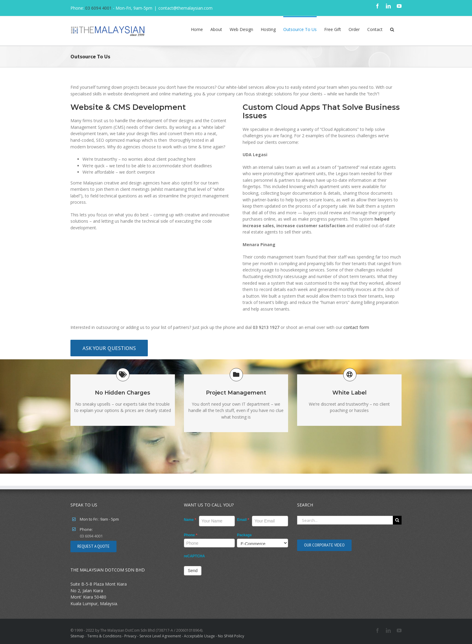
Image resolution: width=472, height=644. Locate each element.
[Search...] (345, 520)
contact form (356, 327)
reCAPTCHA (194, 556)
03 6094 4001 (98, 8)
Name (190, 520)
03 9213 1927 (266, 327)
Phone (190, 535)
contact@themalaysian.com (185, 8)
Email (243, 520)
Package (244, 535)
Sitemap (77, 636)
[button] (392, 29)
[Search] (397, 520)
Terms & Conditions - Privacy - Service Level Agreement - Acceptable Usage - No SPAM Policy (165, 636)
